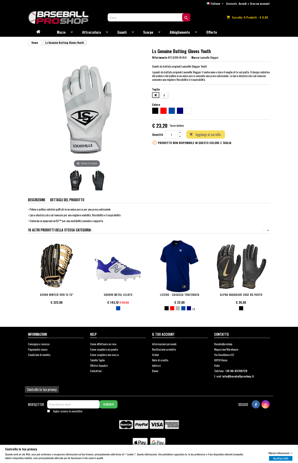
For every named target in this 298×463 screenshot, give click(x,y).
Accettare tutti (280, 458)
